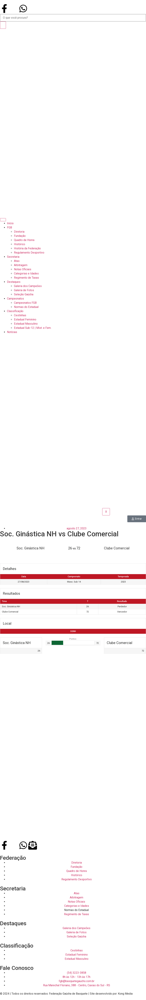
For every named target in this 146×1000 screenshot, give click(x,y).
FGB (9, 227)
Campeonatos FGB (25, 302)
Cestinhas (20, 315)
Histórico (19, 244)
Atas (17, 261)
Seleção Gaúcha (23, 294)
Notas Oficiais (22, 269)
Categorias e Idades (26, 273)
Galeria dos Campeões (28, 286)
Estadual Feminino (25, 319)
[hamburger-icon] (3, 219)
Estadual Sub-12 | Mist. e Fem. (32, 327)
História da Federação (27, 248)
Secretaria (13, 256)
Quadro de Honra (24, 240)
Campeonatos (15, 298)
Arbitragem (20, 265)
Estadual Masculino (26, 323)
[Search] (3, 25)
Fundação (20, 235)
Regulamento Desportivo (29, 252)
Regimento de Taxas (26, 277)
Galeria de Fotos (24, 290)
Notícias (12, 332)
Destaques (13, 281)
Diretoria (19, 231)
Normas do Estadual (26, 307)
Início (10, 223)
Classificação (15, 311)
